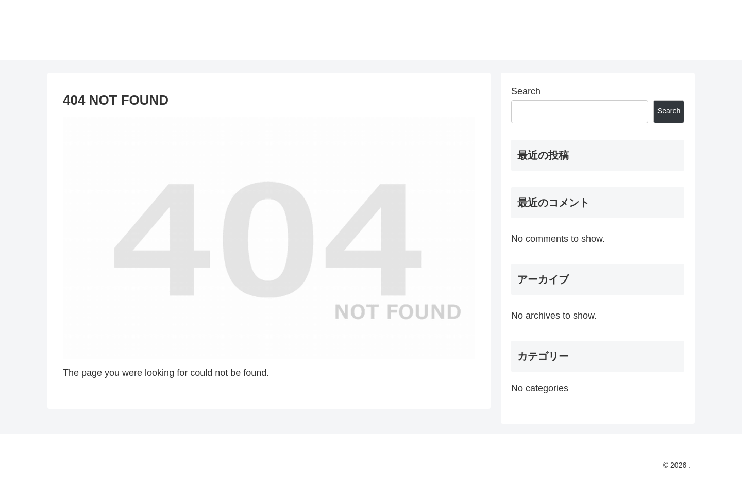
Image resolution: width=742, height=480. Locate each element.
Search (526, 91)
